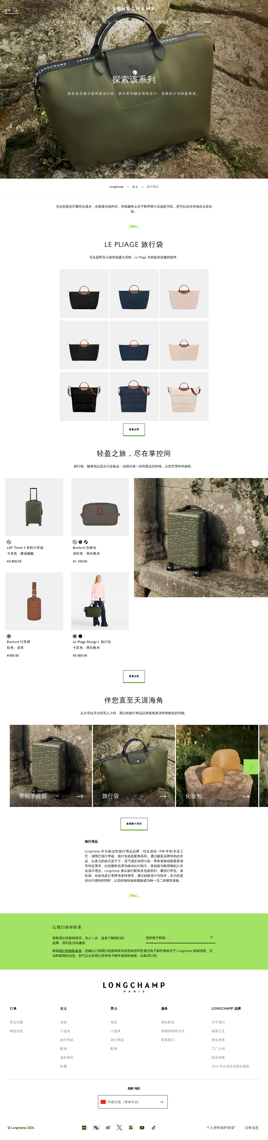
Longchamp (116, 186)
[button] (12, 10)
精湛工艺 (218, 1031)
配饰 (63, 1048)
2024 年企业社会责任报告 (231, 1066)
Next (251, 766)
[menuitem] (133, 1101)
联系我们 (168, 1040)
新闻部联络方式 (173, 1031)
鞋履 (63, 1066)
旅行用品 (67, 1040)
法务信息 (252, 1128)
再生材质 (168, 1022)
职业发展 (218, 1057)
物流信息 (16, 1031)
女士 (135, 186)
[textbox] (122, 1102)
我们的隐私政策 (70, 951)
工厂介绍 (218, 1048)
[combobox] (133, 1101)
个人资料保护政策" (220, 1128)
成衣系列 (67, 1057)
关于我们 (218, 1022)
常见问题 (16, 1022)
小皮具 (65, 1031)
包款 (63, 1022)
